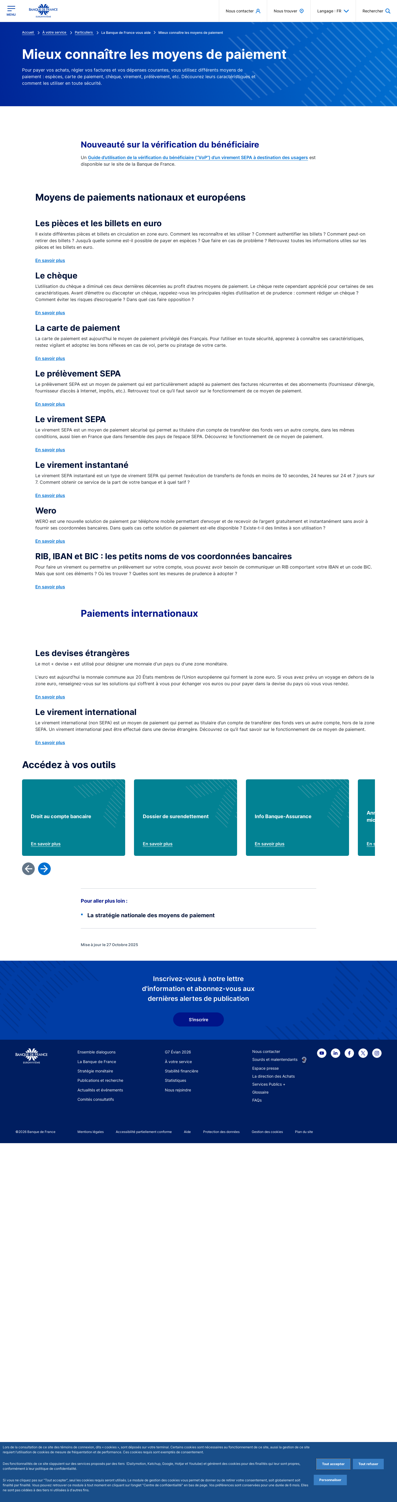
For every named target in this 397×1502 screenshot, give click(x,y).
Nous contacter (266, 1410)
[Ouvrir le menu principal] (11, 11)
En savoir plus (50, 260)
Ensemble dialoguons (96, 1410)
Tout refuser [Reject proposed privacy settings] (368, 1464)
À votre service (178, 1420)
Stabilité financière (181, 1429)
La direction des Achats (273, 1435)
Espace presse (265, 1427)
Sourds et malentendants (274, 1418)
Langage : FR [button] (333, 11)
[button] (376, 11)
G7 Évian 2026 (178, 1410)
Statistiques (175, 1439)
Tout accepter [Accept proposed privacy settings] (333, 1464)
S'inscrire (198, 1378)
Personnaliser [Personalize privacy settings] (330, 1480)
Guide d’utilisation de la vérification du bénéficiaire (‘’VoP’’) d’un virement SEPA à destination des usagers (198, 157)
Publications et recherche (100, 1439)
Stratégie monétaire (95, 1429)
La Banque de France (96, 1420)
